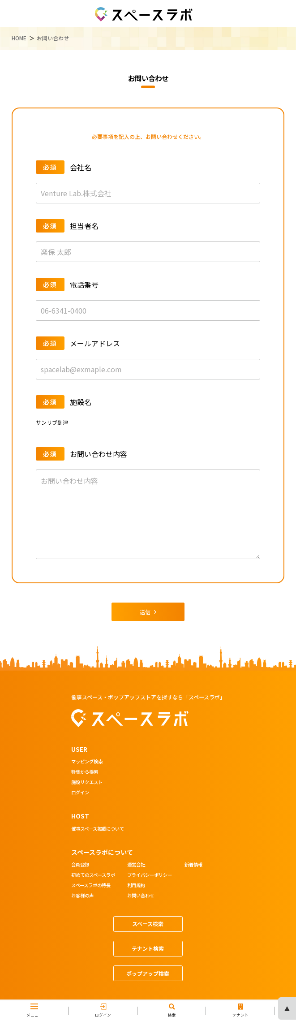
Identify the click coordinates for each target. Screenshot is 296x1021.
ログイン (80, 793)
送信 (148, 612)
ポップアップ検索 (147, 973)
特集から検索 (84, 772)
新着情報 (193, 865)
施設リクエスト (87, 782)
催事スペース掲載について (97, 829)
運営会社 (136, 865)
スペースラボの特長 (91, 885)
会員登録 (80, 865)
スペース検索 (147, 923)
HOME (19, 38)
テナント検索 (148, 948)
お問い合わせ (140, 896)
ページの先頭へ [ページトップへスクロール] (287, 1008)
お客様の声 (82, 896)
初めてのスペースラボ (93, 875)
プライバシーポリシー (149, 875)
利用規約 (136, 885)
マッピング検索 (87, 762)
